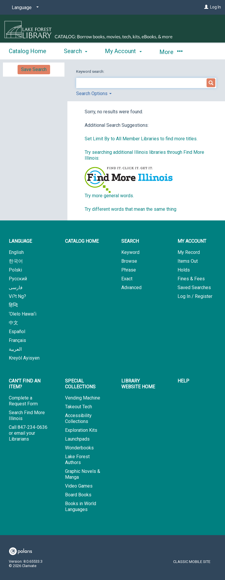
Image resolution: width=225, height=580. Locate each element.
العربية (15, 349)
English (16, 252)
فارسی (16, 287)
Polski (15, 270)
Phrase (128, 270)
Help (183, 381)
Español (17, 331)
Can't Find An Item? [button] (24, 384)
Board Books (78, 495)
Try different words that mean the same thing (130, 209)
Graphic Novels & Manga (82, 474)
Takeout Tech (78, 406)
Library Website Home (138, 384)
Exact (126, 278)
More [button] (171, 51)
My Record (189, 252)
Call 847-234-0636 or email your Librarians (28, 433)
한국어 (16, 261)
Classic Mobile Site (191, 561)
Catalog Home (27, 51)
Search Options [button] (94, 93)
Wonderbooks (79, 448)
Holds (184, 270)
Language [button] (20, 241)
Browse (129, 261)
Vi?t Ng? (17, 296)
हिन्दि (13, 305)
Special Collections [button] (80, 384)
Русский (18, 278)
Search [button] (75, 51)
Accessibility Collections (78, 418)
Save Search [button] (34, 69)
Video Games (79, 486)
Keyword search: (90, 71)
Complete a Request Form (23, 401)
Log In (215, 7)
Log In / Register (195, 296)
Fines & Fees (191, 278)
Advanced (131, 287)
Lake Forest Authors (77, 459)
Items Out (188, 261)
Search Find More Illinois (27, 415)
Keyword (130, 252)
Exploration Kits (81, 430)
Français (17, 340)
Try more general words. (109, 195)
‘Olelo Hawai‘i (22, 314)
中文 (13, 323)
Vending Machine (82, 398)
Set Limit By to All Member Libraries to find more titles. (141, 138)
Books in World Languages (80, 506)
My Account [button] (123, 51)
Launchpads (77, 439)
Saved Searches (194, 287)
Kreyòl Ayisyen (24, 358)
